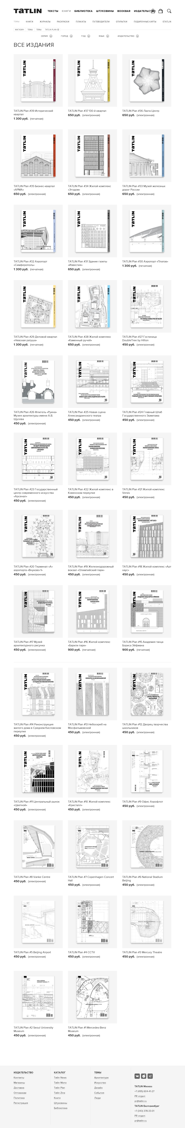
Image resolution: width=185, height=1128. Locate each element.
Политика (19, 1098)
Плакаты (81, 22)
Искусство (100, 1083)
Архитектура (101, 1078)
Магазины (19, 1083)
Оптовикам (20, 1093)
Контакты (19, 1078)
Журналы (45, 22)
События (99, 1093)
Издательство (145, 11)
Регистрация (21, 1103)
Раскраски (63, 22)
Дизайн (98, 1088)
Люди (97, 1098)
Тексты (53, 11)
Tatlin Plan (59, 1088)
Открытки (121, 22)
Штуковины (105, 11)
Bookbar (124, 11)
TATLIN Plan (52, 30)
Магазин (19, 30)
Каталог (60, 1072)
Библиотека (83, 11)
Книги (66, 11)
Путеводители (101, 22)
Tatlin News (60, 1078)
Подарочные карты (145, 22)
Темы (17, 22)
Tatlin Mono (60, 1083)
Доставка (19, 1088)
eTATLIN (167, 22)
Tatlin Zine (59, 1093)
